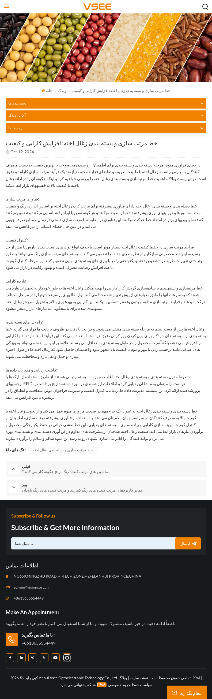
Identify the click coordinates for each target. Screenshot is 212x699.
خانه (46, 90)
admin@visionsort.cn (31, 586)
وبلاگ (62, 90)
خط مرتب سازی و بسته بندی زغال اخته (63, 450)
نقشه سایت (138, 677)
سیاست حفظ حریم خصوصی (130, 684)
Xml (196, 677)
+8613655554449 (29, 597)
